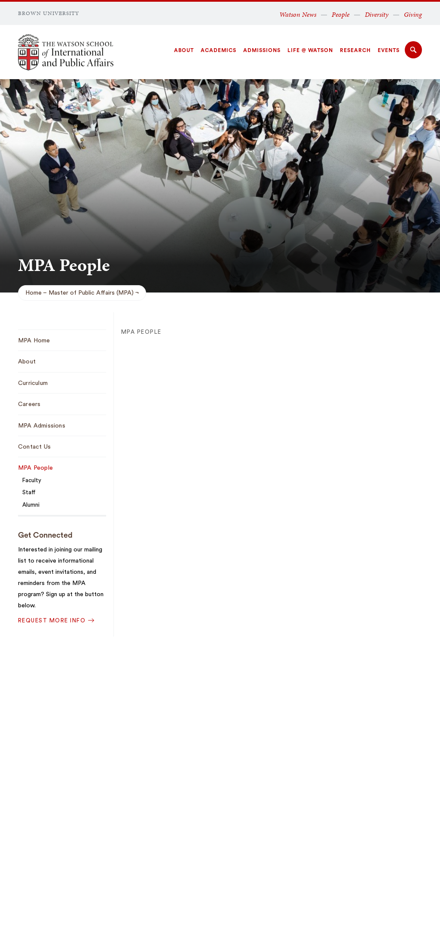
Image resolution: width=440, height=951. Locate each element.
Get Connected (45, 535)
